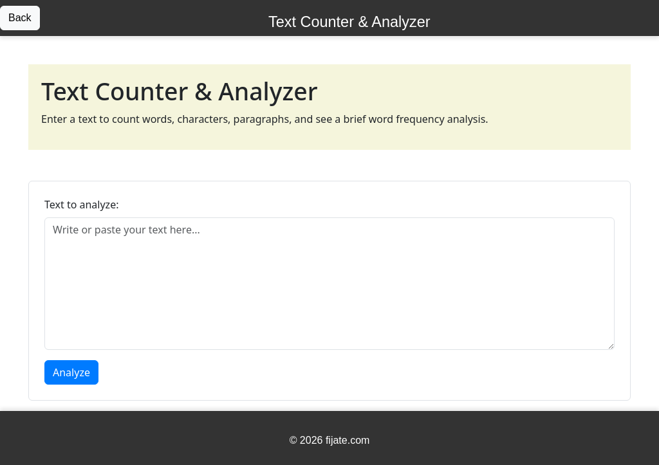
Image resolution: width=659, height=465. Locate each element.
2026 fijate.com (335, 440)
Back (20, 17)
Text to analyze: (81, 204)
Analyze (71, 372)
